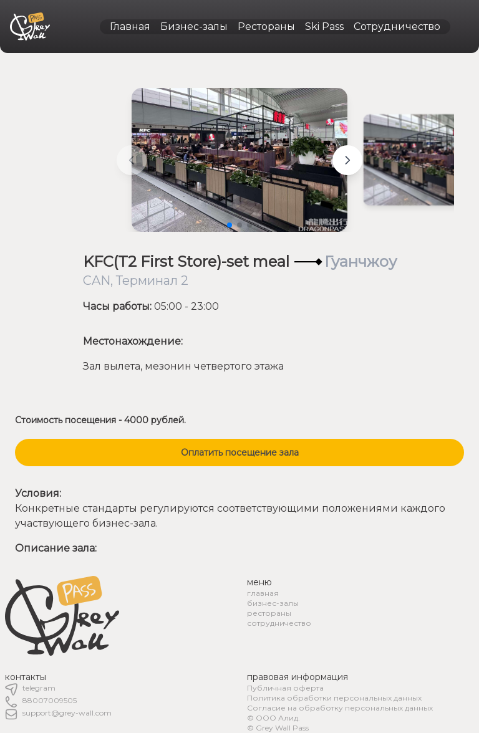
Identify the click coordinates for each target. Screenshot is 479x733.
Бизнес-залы (194, 26)
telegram (39, 687)
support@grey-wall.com (67, 712)
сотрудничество (279, 623)
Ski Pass (324, 26)
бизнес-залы (273, 603)
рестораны (269, 613)
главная (263, 593)
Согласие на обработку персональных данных (340, 707)
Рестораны (266, 26)
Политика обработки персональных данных (334, 697)
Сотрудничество (397, 26)
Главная (130, 26)
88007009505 (49, 700)
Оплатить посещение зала (240, 452)
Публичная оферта (285, 687)
